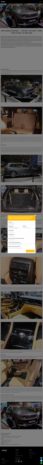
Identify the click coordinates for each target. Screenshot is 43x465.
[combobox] (28, 228)
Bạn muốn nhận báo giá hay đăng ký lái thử (16, 238)
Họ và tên (10, 222)
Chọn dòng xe (10, 230)
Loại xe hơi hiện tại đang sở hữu (14, 242)
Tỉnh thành (24, 226)
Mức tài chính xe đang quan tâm (14, 246)
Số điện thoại (10, 226)
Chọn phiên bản (11, 234)
